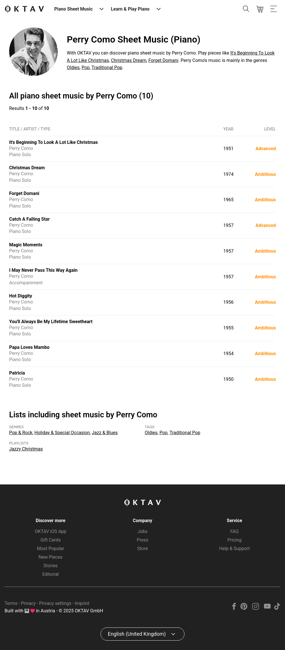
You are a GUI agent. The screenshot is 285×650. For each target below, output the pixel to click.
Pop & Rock (20, 432)
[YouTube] (267, 608)
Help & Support (234, 548)
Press (142, 540)
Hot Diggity (20, 296)
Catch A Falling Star (29, 219)
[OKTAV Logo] (24, 9)
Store (142, 548)
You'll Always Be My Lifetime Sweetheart (51, 321)
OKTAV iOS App (51, 531)
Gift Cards (50, 540)
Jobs (142, 531)
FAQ (234, 531)
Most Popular (50, 548)
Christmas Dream (128, 60)
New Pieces (50, 557)
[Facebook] (234, 608)
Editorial (50, 574)
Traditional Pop (107, 67)
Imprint (82, 603)
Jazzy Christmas (26, 449)
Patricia (17, 373)
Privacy (28, 603)
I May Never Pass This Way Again (43, 270)
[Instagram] (255, 608)
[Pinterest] (244, 608)
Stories (50, 565)
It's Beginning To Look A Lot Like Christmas (53, 142)
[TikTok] (277, 608)
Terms (11, 603)
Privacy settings (55, 603)
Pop (86, 67)
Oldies (73, 67)
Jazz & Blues (105, 432)
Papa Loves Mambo (29, 347)
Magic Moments (25, 244)
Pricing (234, 540)
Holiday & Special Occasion (62, 432)
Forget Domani (163, 60)
